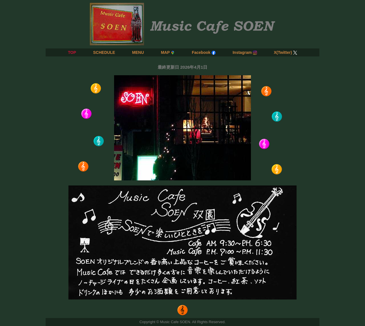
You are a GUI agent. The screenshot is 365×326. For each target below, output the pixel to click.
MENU (138, 52)
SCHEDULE (104, 52)
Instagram (245, 52)
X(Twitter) (285, 52)
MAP (168, 52)
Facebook (204, 52)
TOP (72, 52)
